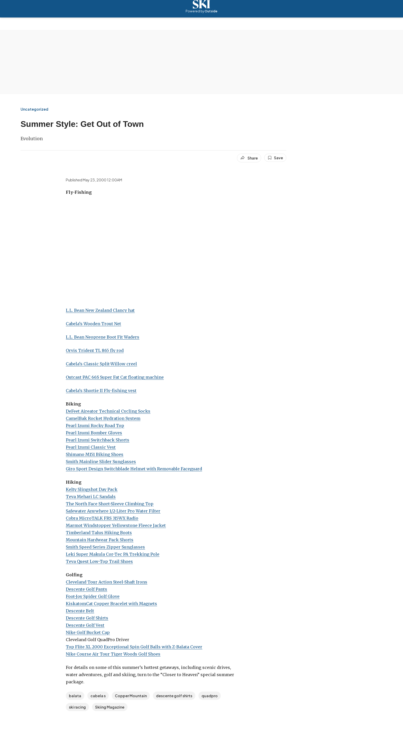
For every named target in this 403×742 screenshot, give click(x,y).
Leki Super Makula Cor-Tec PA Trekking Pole (112, 554)
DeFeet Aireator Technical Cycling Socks (108, 411)
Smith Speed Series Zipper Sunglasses (105, 547)
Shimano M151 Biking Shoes (94, 454)
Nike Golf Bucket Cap (88, 632)
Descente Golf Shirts (87, 618)
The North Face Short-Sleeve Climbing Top (109, 503)
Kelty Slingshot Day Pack (91, 489)
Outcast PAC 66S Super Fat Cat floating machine (115, 377)
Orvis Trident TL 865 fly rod (95, 350)
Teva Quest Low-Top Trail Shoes (99, 561)
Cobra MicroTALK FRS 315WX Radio (102, 518)
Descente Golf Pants (86, 589)
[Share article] (249, 158)
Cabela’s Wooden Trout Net (93, 323)
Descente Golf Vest (85, 625)
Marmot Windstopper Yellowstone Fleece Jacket (116, 525)
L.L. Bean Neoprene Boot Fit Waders (102, 337)
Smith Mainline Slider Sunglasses (101, 461)
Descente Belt (80, 610)
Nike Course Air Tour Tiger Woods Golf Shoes (113, 654)
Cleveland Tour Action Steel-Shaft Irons (106, 582)
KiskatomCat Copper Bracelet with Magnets (111, 603)
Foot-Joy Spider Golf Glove (93, 596)
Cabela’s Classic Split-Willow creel (101, 363)
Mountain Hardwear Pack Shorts (99, 539)
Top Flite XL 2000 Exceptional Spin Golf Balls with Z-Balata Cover (134, 646)
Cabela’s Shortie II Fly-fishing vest (101, 390)
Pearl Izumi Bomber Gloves (94, 432)
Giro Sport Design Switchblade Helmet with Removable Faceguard (134, 468)
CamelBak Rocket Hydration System (103, 418)
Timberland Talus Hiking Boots (99, 532)
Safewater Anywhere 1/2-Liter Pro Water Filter (113, 511)
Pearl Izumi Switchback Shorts (97, 440)
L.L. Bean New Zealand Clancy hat (100, 310)
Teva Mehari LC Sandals (91, 496)
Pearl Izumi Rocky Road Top (95, 425)
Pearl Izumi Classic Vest (91, 447)
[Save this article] (275, 158)
